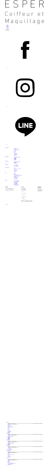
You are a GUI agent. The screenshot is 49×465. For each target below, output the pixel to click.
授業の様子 (15, 162)
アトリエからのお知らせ (11, 436)
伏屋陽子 (9, 438)
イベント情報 (9, 448)
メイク (8, 430)
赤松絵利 (15, 158)
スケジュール (16, 148)
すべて (8, 424)
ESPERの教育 (16, 183)
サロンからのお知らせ (17, 149)
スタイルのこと (16, 177)
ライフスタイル (16, 174)
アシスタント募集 (16, 181)
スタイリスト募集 (16, 180)
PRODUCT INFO (7, 167)
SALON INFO (6, 147)
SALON (7, 25)
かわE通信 (15, 154)
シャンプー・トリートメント (17, 168)
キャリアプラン (16, 184)
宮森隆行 (15, 157)
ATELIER (7, 26)
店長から (15, 155)
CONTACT (7, 28)
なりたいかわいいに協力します (18, 175)
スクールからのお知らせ (17, 161)
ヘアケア (15, 169)
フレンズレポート (16, 166)
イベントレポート (16, 165)
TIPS (5, 172)
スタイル (15, 150)
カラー (15, 151)
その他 (15, 171)
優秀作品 (9, 444)
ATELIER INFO (7, 156)
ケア (14, 152)
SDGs (15, 173)
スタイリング (9, 456)
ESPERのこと (16, 176)
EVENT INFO (6, 164)
